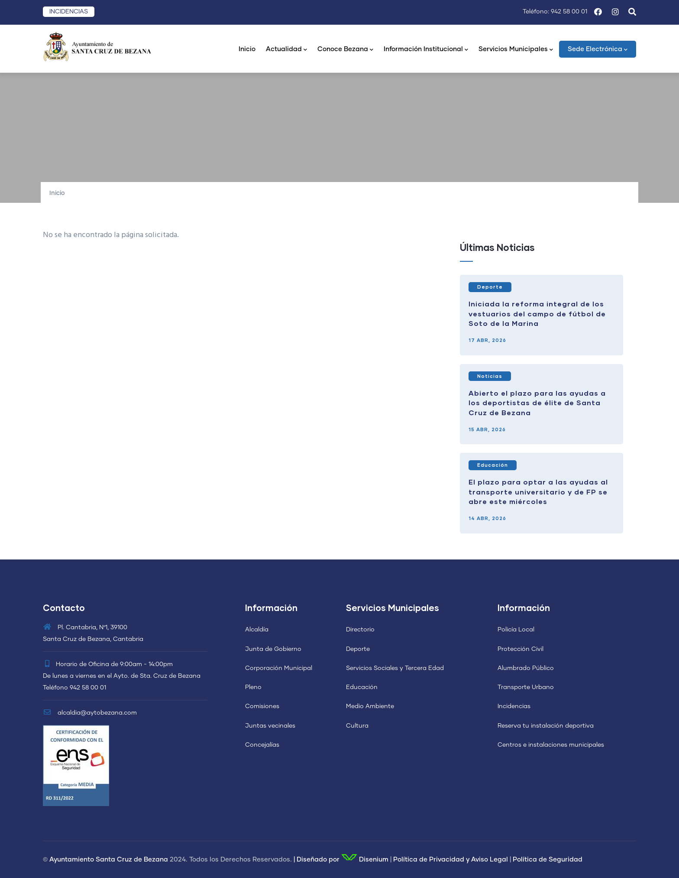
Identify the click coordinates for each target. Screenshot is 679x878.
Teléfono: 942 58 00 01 (555, 12)
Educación (492, 465)
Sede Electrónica (597, 50)
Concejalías (262, 745)
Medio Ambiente (370, 706)
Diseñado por (318, 859)
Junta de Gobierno (273, 649)
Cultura (357, 726)
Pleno (253, 687)
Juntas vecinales (270, 726)
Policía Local (516, 630)
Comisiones (262, 706)
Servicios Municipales (516, 50)
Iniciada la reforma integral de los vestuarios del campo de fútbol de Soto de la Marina (537, 313)
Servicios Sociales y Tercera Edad (395, 668)
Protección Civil (520, 649)
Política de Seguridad (547, 859)
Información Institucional (426, 50)
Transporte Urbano (526, 687)
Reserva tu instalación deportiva (546, 726)
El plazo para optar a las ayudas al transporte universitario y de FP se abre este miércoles (538, 491)
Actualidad (286, 50)
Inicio (247, 49)
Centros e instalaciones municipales (551, 745)
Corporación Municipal (278, 668)
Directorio (360, 630)
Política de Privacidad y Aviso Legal (450, 859)
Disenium (364, 859)
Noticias (489, 376)
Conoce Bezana (345, 50)
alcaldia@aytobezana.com (90, 713)
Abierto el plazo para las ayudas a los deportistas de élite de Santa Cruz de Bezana (537, 402)
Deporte (490, 286)
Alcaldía (256, 630)
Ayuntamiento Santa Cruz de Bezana (108, 859)
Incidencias (514, 706)
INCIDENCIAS (68, 12)
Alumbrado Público (526, 668)
